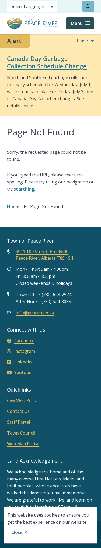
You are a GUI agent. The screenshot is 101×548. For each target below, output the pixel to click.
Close (17, 532)
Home (13, 206)
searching (24, 189)
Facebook (20, 341)
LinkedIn (19, 362)
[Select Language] (32, 6)
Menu (77, 23)
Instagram (21, 351)
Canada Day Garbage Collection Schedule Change (47, 62)
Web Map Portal (23, 444)
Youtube (19, 372)
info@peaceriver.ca (35, 313)
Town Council (21, 433)
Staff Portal (18, 422)
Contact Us (18, 411)
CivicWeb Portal (23, 400)
